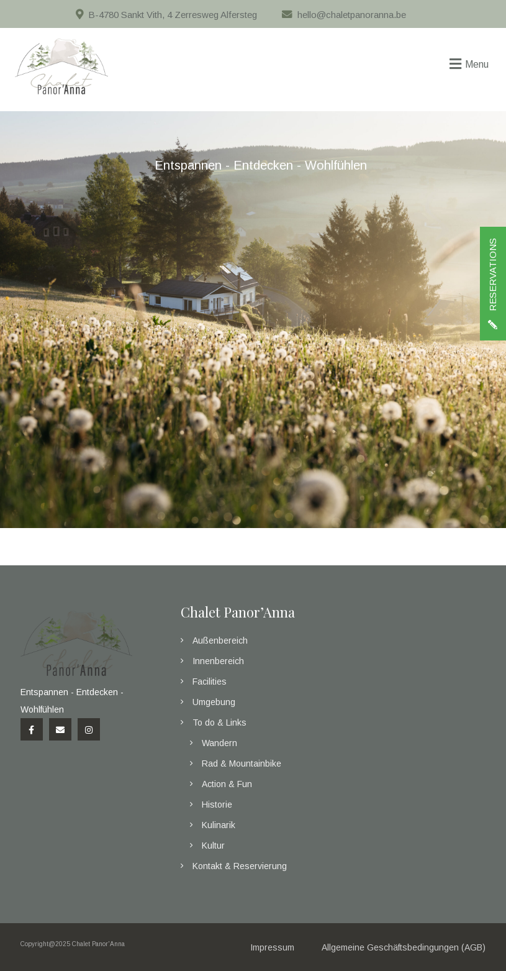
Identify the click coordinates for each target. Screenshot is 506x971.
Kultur (213, 845)
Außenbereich (220, 640)
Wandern (219, 743)
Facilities (209, 681)
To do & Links (219, 722)
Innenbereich (218, 661)
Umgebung (213, 702)
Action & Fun (227, 784)
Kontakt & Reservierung (239, 866)
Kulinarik (218, 825)
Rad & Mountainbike (241, 763)
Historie (217, 804)
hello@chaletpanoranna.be (351, 14)
